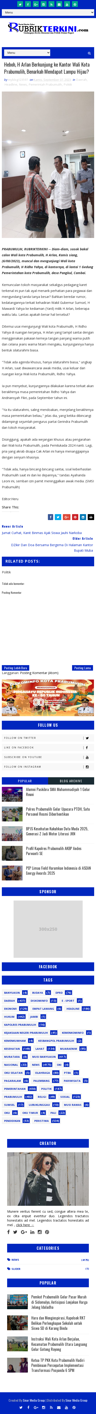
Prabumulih (13, 1096)
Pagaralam (12, 1080)
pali (53, 1112)
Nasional (11, 1064)
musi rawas (72, 1104)
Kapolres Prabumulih (20, 1024)
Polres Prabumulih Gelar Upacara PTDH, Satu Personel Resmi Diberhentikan (58, 811)
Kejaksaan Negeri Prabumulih (26, 1032)
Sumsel (9, 1104)
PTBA (67, 1072)
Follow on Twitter (49, 738)
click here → (25, 1225)
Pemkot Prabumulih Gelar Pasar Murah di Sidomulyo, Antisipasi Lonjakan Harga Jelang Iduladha (59, 1302)
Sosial (65, 1096)
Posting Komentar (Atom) (39, 673)
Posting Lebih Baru (15, 667)
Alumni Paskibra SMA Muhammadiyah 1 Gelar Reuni (58, 792)
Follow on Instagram (49, 767)
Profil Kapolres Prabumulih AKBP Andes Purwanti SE (53, 851)
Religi (42, 1096)
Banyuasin (12, 992)
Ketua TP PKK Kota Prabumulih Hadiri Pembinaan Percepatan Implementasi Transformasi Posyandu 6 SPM (57, 1365)
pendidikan (12, 1121)
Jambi (34, 1016)
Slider (16, 1269)
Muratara (12, 1056)
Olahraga (42, 1072)
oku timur (30, 1112)
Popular (25, 780)
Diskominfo (39, 1000)
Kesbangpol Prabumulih (56, 1040)
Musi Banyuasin (44, 1056)
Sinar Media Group (34, 1400)
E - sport (68, 1000)
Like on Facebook (49, 747)
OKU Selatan (13, 1072)
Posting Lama (82, 667)
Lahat (39, 1048)
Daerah (81, 80)
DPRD (59, 992)
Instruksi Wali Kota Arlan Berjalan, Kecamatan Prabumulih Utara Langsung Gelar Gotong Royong (59, 1344)
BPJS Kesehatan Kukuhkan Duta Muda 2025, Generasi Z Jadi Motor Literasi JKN (57, 831)
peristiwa (41, 1121)
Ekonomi (10, 1008)
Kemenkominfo (73, 1032)
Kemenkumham (15, 1040)
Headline (11, 84)
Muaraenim (68, 1048)
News (23, 84)
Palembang (41, 1080)
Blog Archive (71, 780)
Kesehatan (12, 1048)
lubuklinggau (39, 1104)
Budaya (37, 992)
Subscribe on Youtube (49, 757)
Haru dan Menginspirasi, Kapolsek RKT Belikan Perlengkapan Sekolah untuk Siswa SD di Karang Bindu (58, 1323)
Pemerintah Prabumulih (45, 84)
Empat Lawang (43, 1008)
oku (7, 1112)
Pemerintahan (15, 1088)
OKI (59, 1064)
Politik (68, 84)
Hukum (9, 1016)
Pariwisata (72, 1080)
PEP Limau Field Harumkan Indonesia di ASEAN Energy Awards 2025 (58, 870)
